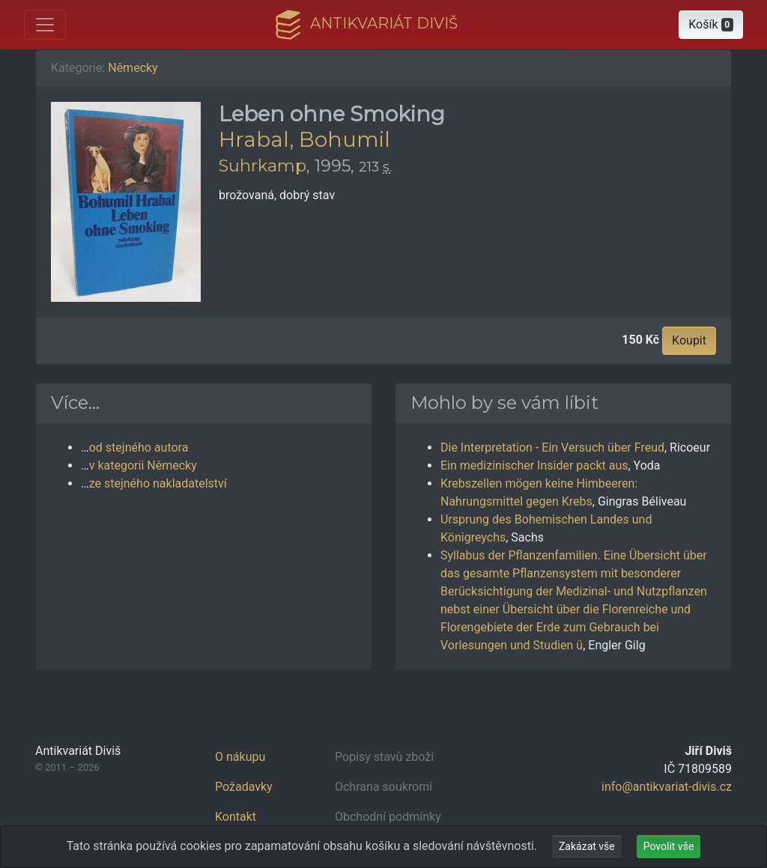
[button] (711, 24)
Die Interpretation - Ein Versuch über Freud (552, 447)
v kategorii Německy (143, 465)
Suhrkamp (262, 165)
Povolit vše (668, 846)
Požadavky (244, 787)
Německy (132, 68)
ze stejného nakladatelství (158, 483)
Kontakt (235, 817)
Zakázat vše (587, 846)
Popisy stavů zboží (384, 757)
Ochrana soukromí (383, 787)
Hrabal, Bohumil (304, 139)
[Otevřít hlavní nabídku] (45, 25)
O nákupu (240, 757)
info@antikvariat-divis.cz (666, 787)
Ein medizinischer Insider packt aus (534, 465)
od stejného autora (139, 447)
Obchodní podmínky (388, 817)
